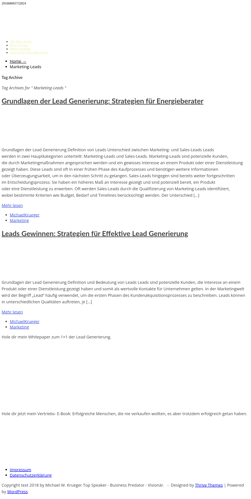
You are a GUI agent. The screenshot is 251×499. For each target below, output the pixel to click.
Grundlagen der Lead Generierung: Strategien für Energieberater (102, 100)
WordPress (17, 491)
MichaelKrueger (24, 215)
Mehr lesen (12, 205)
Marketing (19, 220)
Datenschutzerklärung (31, 475)
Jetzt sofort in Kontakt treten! (29, 52)
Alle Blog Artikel (21, 41)
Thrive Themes (209, 485)
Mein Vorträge (19, 45)
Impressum (20, 469)
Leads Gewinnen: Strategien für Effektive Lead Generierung (95, 233)
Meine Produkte (20, 49)
